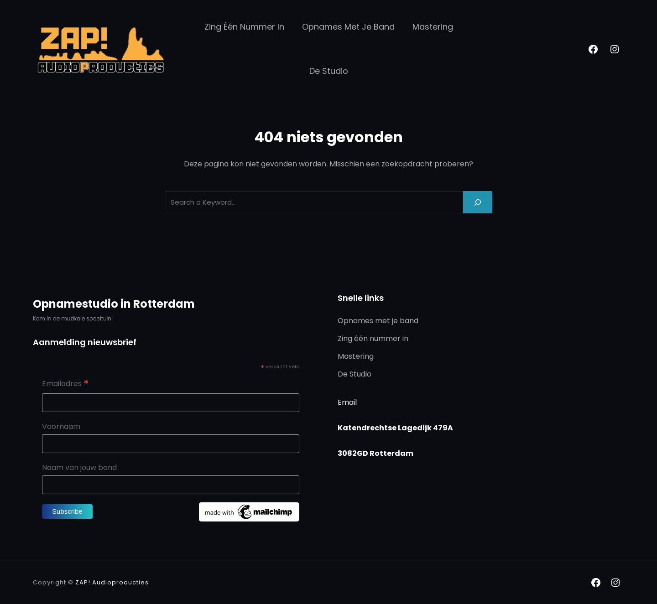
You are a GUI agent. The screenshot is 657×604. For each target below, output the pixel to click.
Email (347, 402)
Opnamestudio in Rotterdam (114, 303)
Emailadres (65, 384)
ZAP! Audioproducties (112, 582)
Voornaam (61, 426)
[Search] (477, 202)
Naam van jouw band (79, 467)
